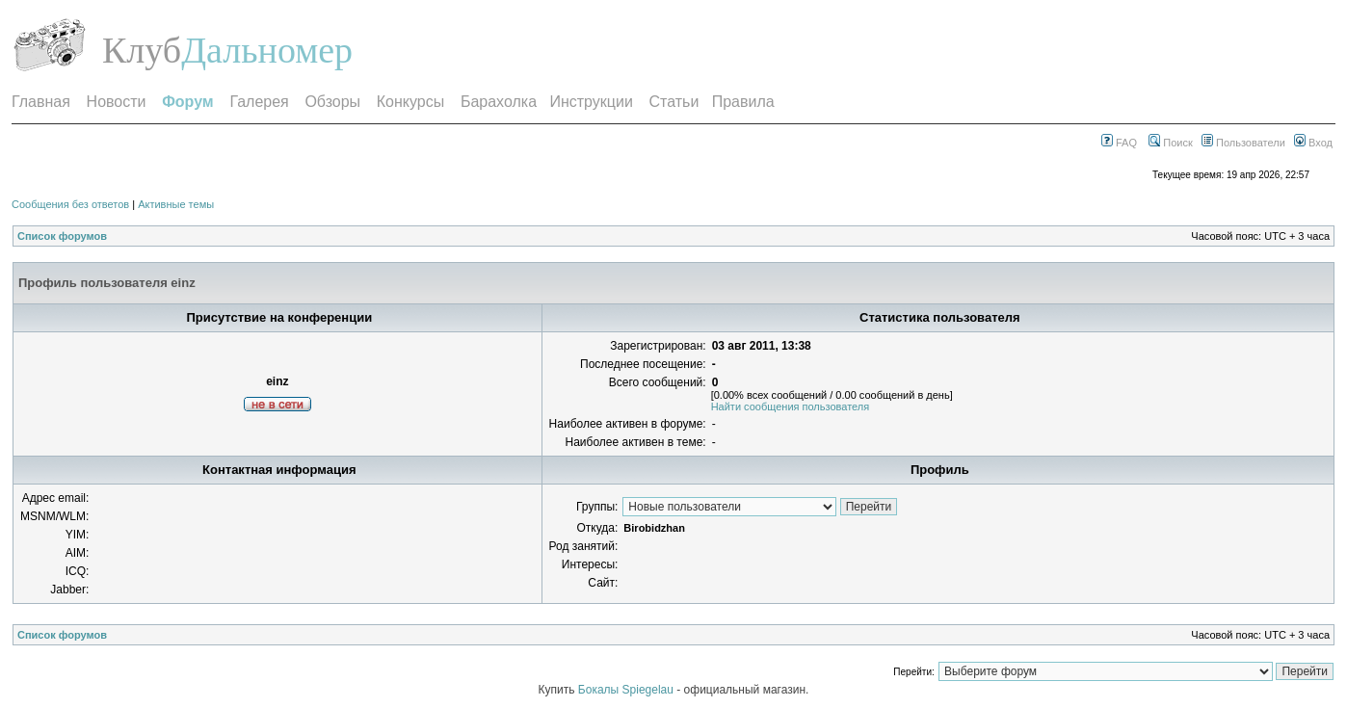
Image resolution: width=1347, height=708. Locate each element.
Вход (1313, 142)
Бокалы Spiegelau (627, 689)
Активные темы (176, 204)
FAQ (1119, 142)
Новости (116, 101)
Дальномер (267, 50)
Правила (743, 101)
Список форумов (62, 236)
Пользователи (1243, 142)
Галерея (258, 101)
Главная (41, 101)
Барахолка (499, 101)
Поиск (1171, 142)
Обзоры (332, 101)
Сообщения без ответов (70, 204)
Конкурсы (410, 101)
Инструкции (590, 101)
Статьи (674, 101)
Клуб (141, 50)
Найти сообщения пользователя (790, 406)
